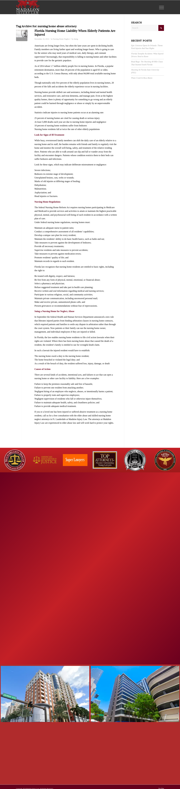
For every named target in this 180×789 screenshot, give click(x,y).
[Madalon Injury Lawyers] (27, 7)
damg (76, 39)
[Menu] (160, 7)
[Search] (147, 28)
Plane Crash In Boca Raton (141, 78)
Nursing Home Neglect (61, 39)
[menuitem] (160, 7)
